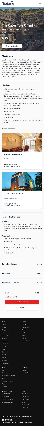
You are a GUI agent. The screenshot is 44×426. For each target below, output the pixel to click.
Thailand (4, 327)
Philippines (5, 363)
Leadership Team (7, 402)
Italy (23, 335)
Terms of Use (26, 405)
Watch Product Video (11, 297)
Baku (3, 349)
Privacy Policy (26, 407)
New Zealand (26, 373)
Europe (24, 324)
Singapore (5, 330)
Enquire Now (22, 308)
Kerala (4, 378)
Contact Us (25, 396)
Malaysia (4, 360)
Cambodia (5, 352)
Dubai (4, 324)
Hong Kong (5, 335)
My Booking (5, 396)
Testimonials (6, 394)
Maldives (4, 338)
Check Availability (12, 46)
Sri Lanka (5, 344)
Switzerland (25, 327)
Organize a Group (7, 399)
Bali (3, 333)
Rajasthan (5, 387)
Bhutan (4, 357)
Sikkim (4, 384)
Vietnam (4, 341)
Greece (24, 330)
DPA (23, 402)
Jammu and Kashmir (8, 375)
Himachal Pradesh (7, 381)
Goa (3, 370)
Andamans (5, 373)
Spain (23, 333)
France (24, 338)
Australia (25, 370)
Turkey (4, 346)
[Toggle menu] (40, 3)
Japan (4, 355)
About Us (25, 394)
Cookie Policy (26, 399)
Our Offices (5, 405)
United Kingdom (27, 341)
